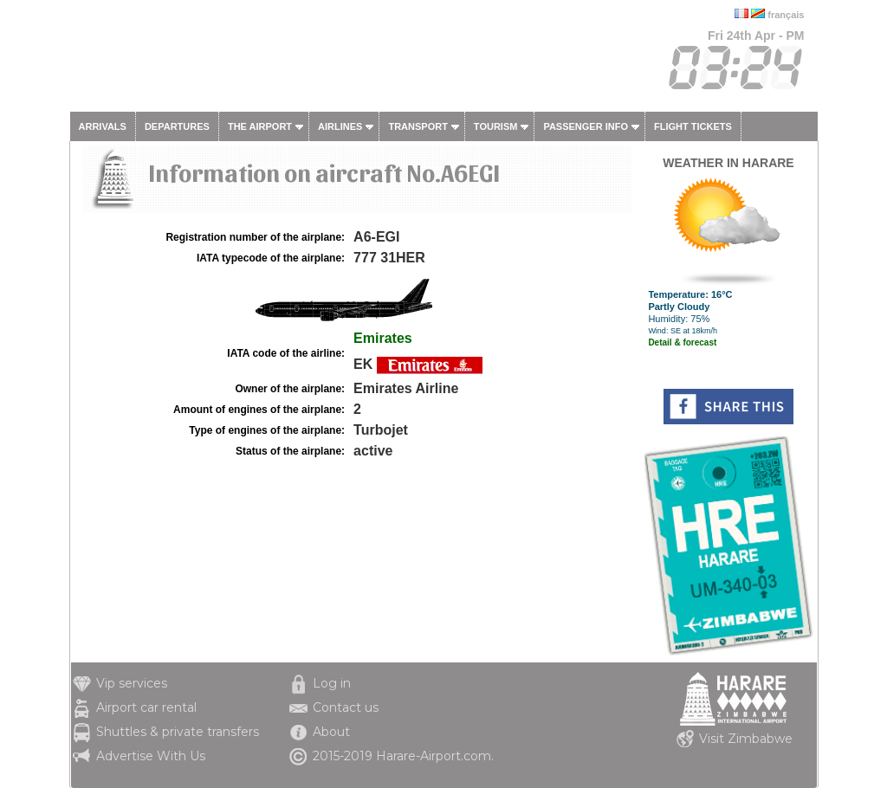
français (785, 15)
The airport (260, 126)
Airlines (340, 126)
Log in (332, 683)
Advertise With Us (150, 756)
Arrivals (102, 126)
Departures (177, 126)
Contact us (346, 707)
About (331, 732)
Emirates (382, 338)
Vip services (131, 683)
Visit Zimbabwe (746, 738)
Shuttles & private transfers (177, 732)
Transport (417, 126)
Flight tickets (693, 126)
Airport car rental (146, 707)
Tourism (496, 126)
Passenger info (585, 126)
